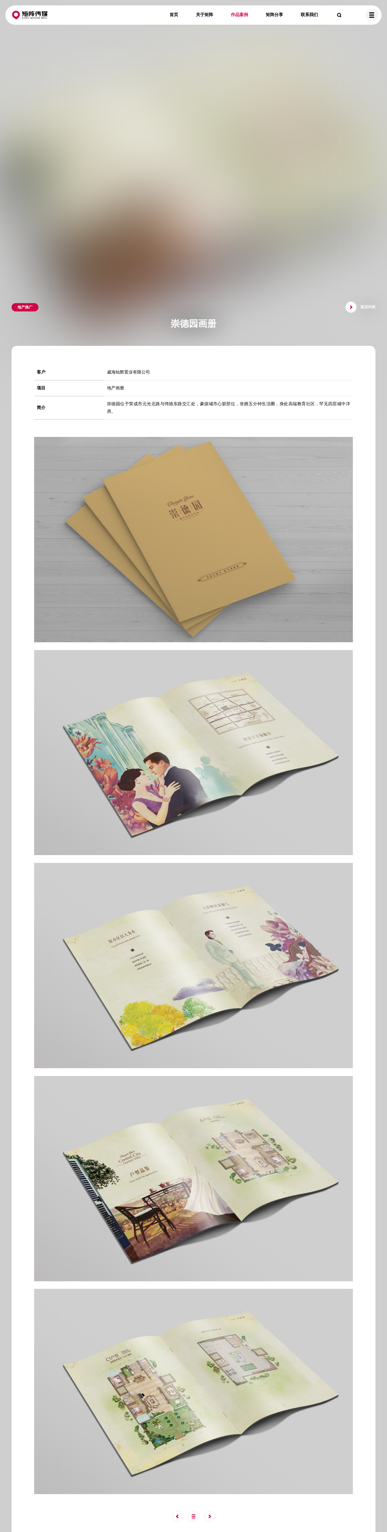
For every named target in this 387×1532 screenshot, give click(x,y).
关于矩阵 (204, 14)
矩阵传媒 (29, 15)
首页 (174, 14)
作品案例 (239, 14)
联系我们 (309, 14)
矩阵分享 (274, 14)
